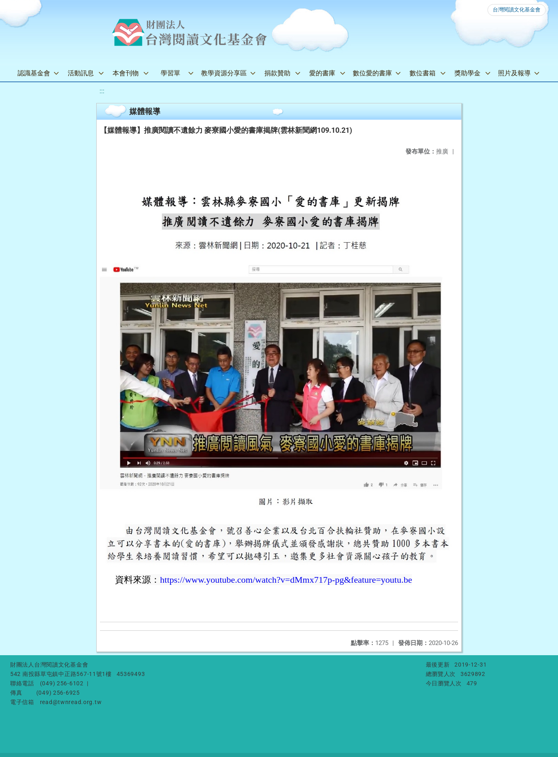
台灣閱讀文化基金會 (516, 10)
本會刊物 (126, 73)
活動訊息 (81, 73)
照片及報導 (514, 73)
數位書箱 (423, 73)
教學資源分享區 (224, 73)
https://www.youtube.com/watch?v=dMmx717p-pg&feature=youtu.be (286, 580)
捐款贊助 (277, 73)
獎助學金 (467, 73)
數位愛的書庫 (372, 73)
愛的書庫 (322, 73)
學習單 (170, 73)
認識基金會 (34, 73)
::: (102, 91)
